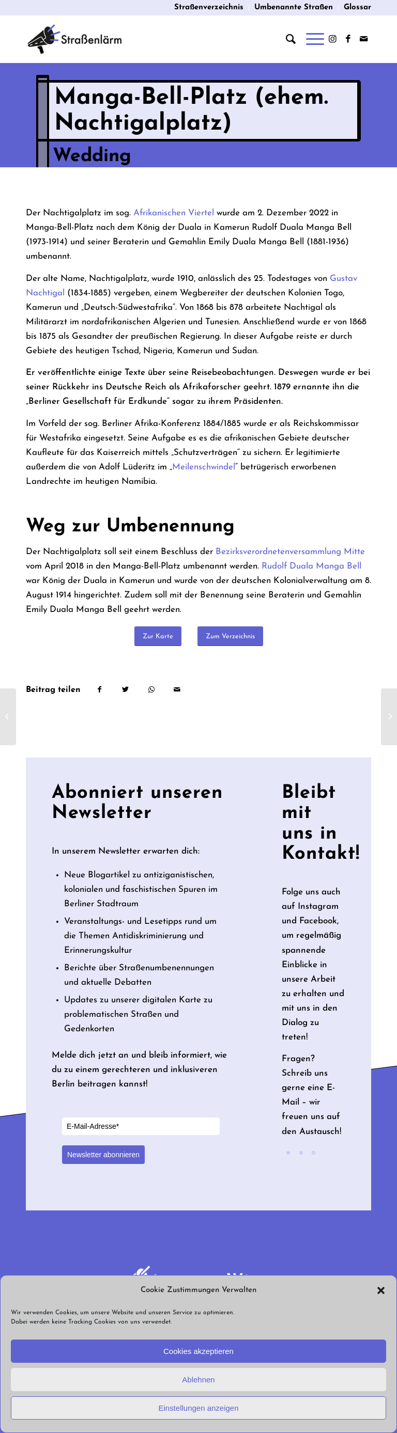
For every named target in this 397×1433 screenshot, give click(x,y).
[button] (381, 1290)
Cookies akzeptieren (198, 1351)
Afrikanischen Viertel (173, 213)
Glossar (357, 7)
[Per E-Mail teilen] (177, 689)
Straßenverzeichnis (208, 7)
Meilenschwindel (203, 467)
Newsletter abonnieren (103, 1155)
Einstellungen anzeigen (198, 1408)
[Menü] (310, 39)
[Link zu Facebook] (348, 39)
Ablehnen (198, 1379)
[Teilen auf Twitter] (125, 689)
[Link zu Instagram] (332, 39)
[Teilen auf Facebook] (99, 689)
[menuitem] (209, 7)
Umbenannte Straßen (293, 7)
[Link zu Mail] (363, 39)
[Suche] (286, 39)
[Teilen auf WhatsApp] (151, 689)
